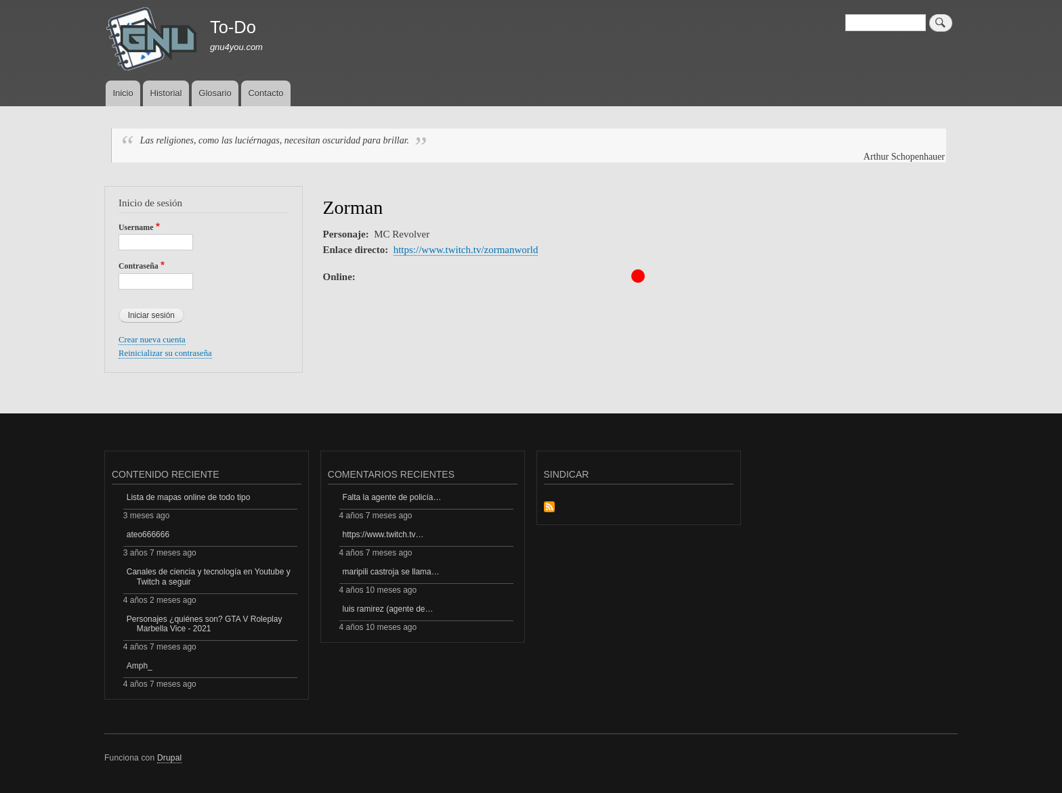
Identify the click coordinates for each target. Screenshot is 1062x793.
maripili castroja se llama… (391, 571)
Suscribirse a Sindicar (549, 507)
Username (136, 227)
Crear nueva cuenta (152, 339)
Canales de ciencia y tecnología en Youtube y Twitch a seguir (209, 576)
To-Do (233, 27)
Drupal (169, 758)
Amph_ (139, 666)
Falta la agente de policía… (392, 497)
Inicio (122, 93)
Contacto (265, 93)
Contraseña (138, 266)
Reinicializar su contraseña (165, 353)
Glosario (214, 93)
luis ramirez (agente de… (388, 609)
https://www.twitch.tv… (383, 534)
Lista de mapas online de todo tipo (189, 497)
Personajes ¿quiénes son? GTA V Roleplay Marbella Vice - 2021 (204, 623)
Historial (166, 93)
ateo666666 (148, 534)
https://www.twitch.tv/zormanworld (466, 249)
